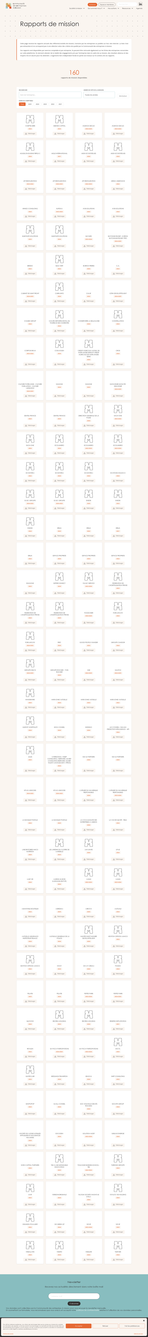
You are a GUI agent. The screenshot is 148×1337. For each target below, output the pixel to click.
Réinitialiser (123, 96)
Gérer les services (138, 1333)
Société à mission (75, 8)
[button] (144, 1321)
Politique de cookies (8, 1333)
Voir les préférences (132, 1326)
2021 (60, 104)
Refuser (105, 1326)
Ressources (126, 8)
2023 (45, 104)
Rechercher (23, 90)
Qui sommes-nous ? (95, 8)
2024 (37, 104)
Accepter (78, 1326)
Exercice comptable (26, 101)
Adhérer (92, 5)
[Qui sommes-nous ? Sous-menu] (104, 8)
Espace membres (107, 4)
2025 (29, 104)
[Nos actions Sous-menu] (118, 8)
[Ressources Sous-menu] (132, 8)
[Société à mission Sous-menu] (84, 8)
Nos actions (112, 8)
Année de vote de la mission (94, 90)
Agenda (139, 8)
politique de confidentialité (87, 1310)
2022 (52, 104)
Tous (22, 104)
